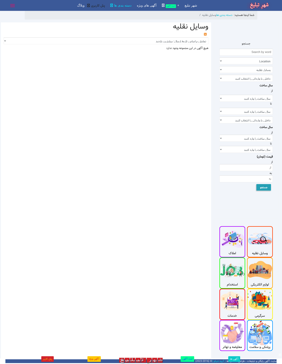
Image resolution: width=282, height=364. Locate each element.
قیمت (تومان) (265, 157)
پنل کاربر (47, 359)
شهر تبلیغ (191, 5)
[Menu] (12, 5)
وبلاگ (81, 5)
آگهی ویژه (94, 359)
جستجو (263, 187)
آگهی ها (234, 359)
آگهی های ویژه (147, 5)
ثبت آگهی (187, 359)
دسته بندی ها (122, 5)
